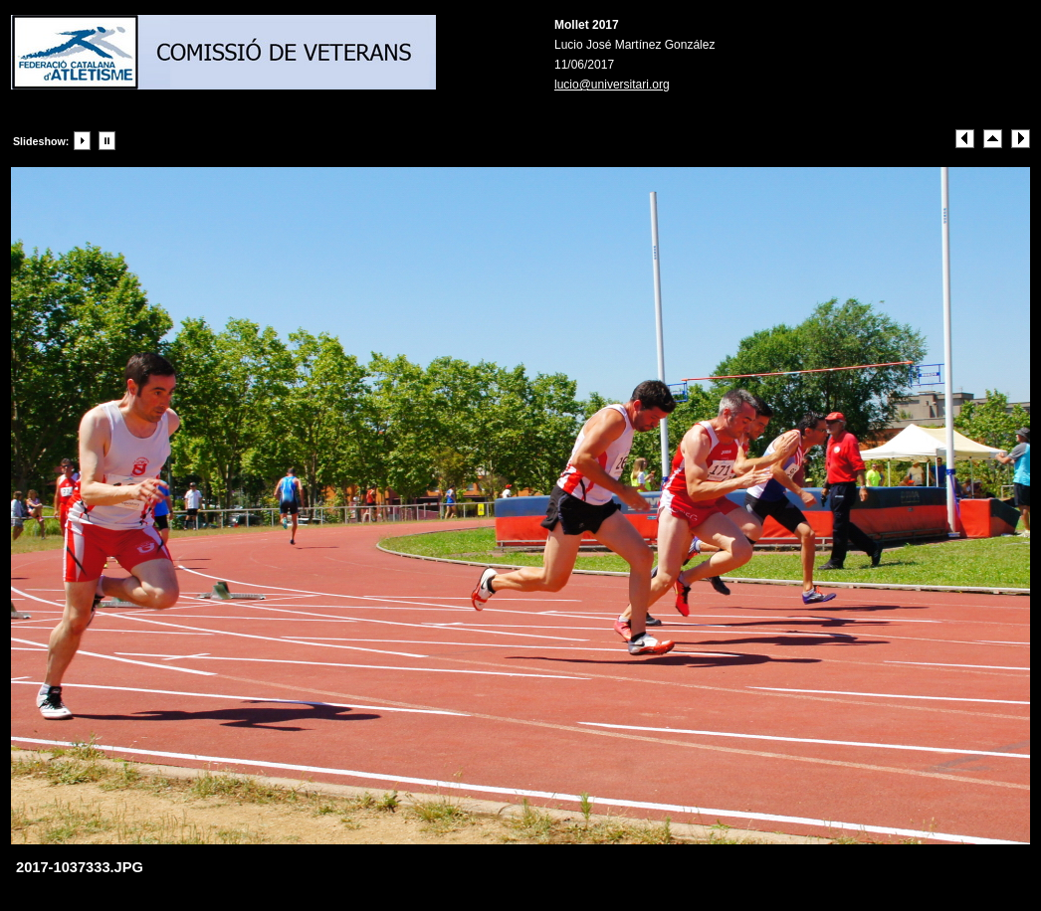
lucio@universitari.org (612, 84)
